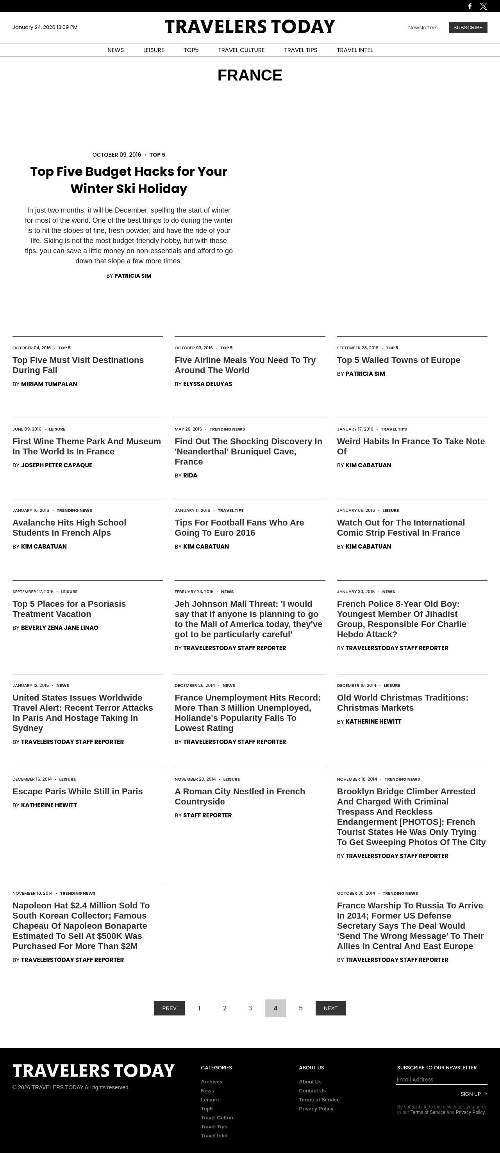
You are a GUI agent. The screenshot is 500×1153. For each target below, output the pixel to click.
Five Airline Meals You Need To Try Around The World (245, 365)
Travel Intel (214, 1136)
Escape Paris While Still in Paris (77, 791)
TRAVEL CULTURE (241, 50)
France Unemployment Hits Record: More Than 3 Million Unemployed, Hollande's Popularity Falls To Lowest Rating (248, 713)
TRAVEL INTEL (355, 50)
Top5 (206, 1109)
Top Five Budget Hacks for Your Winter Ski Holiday (128, 180)
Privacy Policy (316, 1109)
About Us (310, 1082)
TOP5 (191, 50)
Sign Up (471, 1094)
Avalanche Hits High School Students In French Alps (69, 528)
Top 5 (157, 155)
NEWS (115, 50)
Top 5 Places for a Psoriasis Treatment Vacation (69, 609)
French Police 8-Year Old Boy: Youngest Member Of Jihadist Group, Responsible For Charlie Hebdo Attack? (401, 619)
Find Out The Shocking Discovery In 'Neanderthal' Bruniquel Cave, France (248, 451)
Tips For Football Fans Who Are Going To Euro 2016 (239, 528)
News (227, 591)
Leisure (57, 429)
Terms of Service (319, 1100)
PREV (169, 1008)
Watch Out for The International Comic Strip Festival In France (401, 528)
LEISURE (153, 50)
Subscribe (468, 27)
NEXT (331, 1008)
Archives (211, 1082)
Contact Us (312, 1091)
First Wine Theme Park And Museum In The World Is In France (86, 446)
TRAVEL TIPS (301, 50)
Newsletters (423, 27)
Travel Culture (218, 1118)
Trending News (227, 429)
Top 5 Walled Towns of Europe (399, 360)
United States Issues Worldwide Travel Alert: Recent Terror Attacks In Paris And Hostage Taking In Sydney (82, 713)
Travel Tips (394, 429)
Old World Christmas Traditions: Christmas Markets (403, 703)
